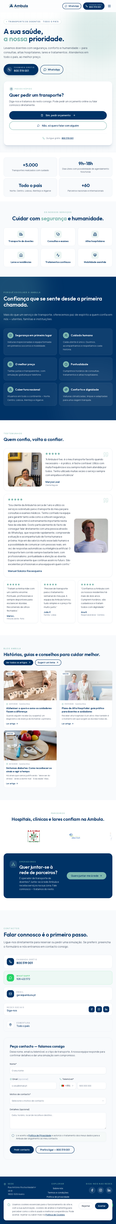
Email (19, 1081)
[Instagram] (99, 1012)
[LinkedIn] (106, 1012)
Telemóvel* (67, 1081)
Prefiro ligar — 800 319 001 (55, 1152)
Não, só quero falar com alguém (58, 125)
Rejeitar (86, 1205)
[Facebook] (92, 1012)
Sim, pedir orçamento (58, 115)
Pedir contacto (22, 1152)
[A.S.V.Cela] (63, 836)
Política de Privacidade (39, 1138)
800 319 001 (68, 138)
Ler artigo (12, 726)
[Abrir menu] (109, 6)
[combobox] (68, 1088)
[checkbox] (13, 1138)
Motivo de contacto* (20, 1097)
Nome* (13, 1066)
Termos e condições (58, 1192)
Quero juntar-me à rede (86, 878)
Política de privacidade (58, 1196)
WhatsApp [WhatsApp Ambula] (72, 6)
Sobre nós (58, 1188)
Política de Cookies (55, 1214)
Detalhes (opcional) (20, 1112)
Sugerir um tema (48, 665)
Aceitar (102, 1205)
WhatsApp (52, 69)
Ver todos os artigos (18, 665)
